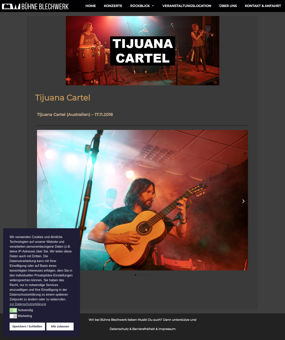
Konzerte (113, 6)
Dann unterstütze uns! (179, 320)
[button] (41, 201)
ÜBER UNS (228, 6)
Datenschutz (119, 329)
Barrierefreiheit (143, 329)
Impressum (167, 329)
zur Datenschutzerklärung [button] (28, 304)
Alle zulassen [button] (60, 326)
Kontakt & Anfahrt (263, 6)
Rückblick (144, 6)
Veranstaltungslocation (186, 6)
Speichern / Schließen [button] (27, 326)
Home (90, 6)
